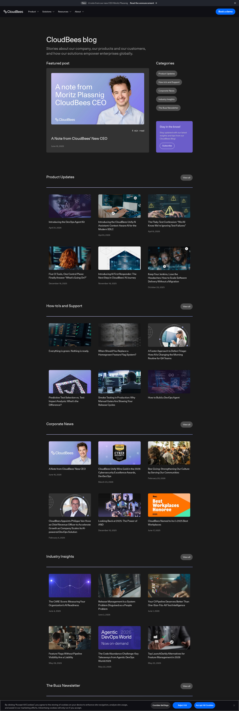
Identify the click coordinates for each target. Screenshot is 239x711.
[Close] (234, 706)
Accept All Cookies (204, 706)
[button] (34, 11)
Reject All (182, 706)
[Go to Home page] (13, 11)
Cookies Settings (161, 706)
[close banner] (235, 3)
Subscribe (167, 145)
